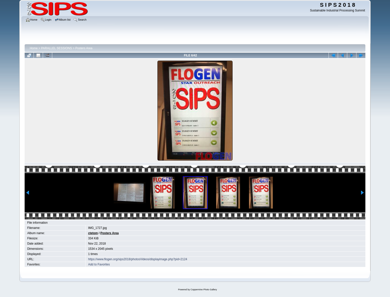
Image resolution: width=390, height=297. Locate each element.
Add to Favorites (99, 264)
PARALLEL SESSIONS (56, 48)
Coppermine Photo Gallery (204, 289)
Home (34, 48)
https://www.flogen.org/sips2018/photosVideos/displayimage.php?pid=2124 (137, 259)
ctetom (93, 233)
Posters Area (84, 48)
